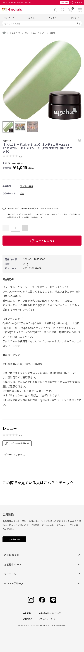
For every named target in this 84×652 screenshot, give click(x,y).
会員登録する (14, 539)
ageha (52, 32)
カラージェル (30, 32)
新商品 (32, 18)
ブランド (75, 18)
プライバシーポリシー (48, 619)
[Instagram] (31, 600)
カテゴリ (53, 18)
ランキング (9, 18)
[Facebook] (42, 600)
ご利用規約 (27, 619)
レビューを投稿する (17, 443)
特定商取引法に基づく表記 (50, 613)
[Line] (53, 600)
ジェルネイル (15, 32)
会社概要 (27, 613)
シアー (43, 32)
